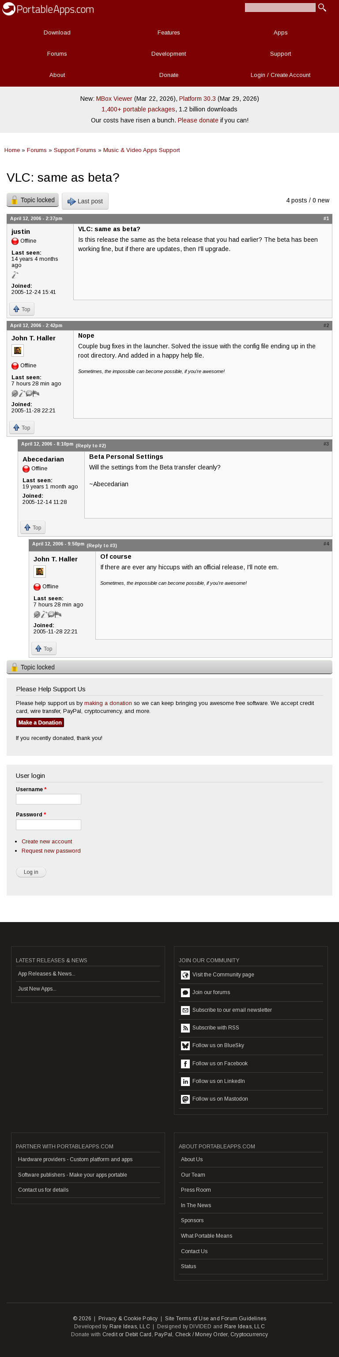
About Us (192, 1159)
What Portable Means (206, 1236)
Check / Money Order (201, 1334)
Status (188, 1266)
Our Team (193, 1175)
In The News (196, 1205)
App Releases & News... (46, 974)
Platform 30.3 (197, 98)
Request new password (51, 850)
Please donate (198, 120)
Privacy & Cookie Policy (128, 1318)
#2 (326, 325)
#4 (326, 543)
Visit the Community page (217, 975)
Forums (57, 53)
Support (280, 53)
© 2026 (82, 1318)
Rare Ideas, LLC (129, 1326)
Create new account (47, 841)
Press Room (196, 1190)
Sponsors (192, 1220)
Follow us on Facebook (214, 1064)
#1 (326, 218)
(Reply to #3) (102, 545)
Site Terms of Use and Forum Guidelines (216, 1318)
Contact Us (194, 1251)
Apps (281, 32)
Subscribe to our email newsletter (226, 1010)
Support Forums (75, 150)
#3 (326, 443)
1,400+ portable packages (138, 109)
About (57, 75)
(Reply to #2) (90, 445)
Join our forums (205, 992)
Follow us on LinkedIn (213, 1081)
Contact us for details (43, 1190)
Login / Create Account (280, 75)
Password (31, 815)
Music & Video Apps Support (141, 150)
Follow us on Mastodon (214, 1099)
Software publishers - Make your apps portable (72, 1175)
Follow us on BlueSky (212, 1045)
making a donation (108, 703)
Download (57, 32)
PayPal (163, 1334)
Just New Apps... (37, 989)
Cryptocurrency (249, 1334)
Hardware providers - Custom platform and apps (75, 1159)
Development (168, 53)
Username (31, 789)
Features (169, 32)
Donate (168, 75)
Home (12, 150)
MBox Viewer (114, 98)
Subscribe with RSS (210, 1028)
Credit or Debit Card (127, 1334)
